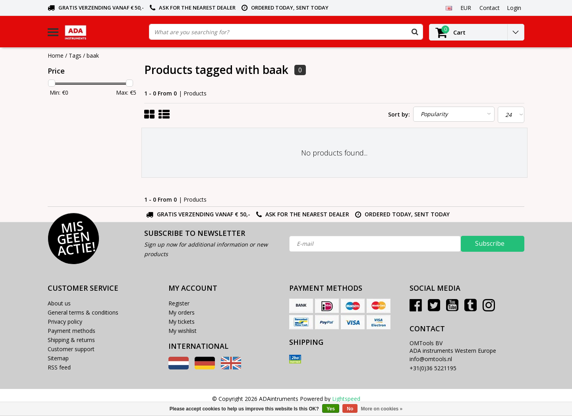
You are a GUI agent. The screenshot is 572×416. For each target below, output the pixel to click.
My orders (181, 312)
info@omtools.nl (431, 359)
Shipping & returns (71, 340)
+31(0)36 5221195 (433, 368)
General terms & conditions (83, 312)
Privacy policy (65, 321)
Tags (75, 55)
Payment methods (71, 330)
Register (178, 303)
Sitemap (58, 358)
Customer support (71, 349)
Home (56, 55)
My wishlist (182, 330)
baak (93, 55)
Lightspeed (346, 398)
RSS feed (59, 367)
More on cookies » (382, 409)
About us (59, 303)
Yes (331, 409)
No (350, 409)
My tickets (181, 321)
